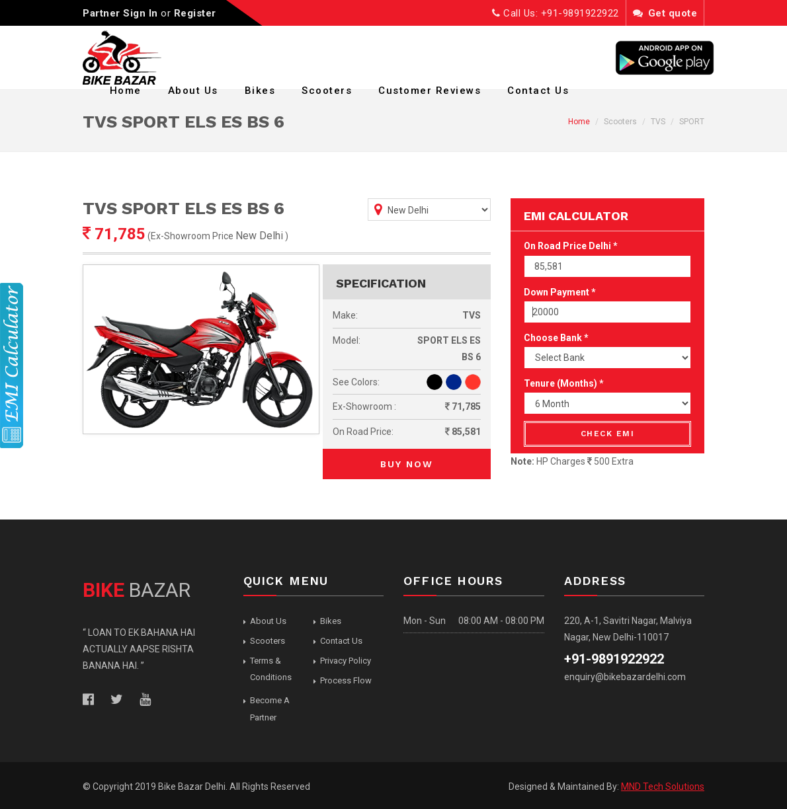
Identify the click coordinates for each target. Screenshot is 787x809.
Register (195, 13)
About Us (193, 90)
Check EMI (608, 433)
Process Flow (346, 680)
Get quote (665, 13)
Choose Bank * (556, 337)
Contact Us (538, 90)
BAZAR (136, 589)
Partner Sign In (120, 13)
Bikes (260, 90)
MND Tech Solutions (662, 786)
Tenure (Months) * (564, 383)
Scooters (327, 90)
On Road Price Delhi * (571, 246)
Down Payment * (560, 292)
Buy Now (406, 464)
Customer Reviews (429, 90)
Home (126, 90)
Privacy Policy (345, 661)
